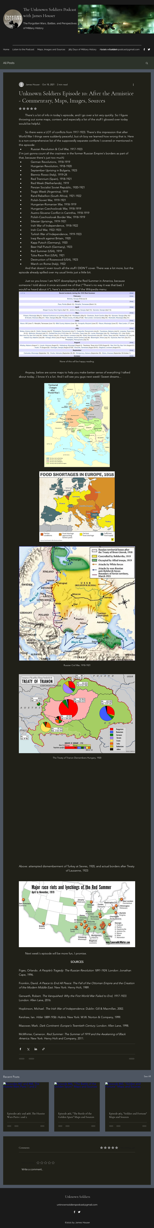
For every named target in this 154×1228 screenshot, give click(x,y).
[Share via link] (43, 1049)
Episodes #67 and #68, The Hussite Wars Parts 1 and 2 (26, 1115)
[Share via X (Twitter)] (28, 1049)
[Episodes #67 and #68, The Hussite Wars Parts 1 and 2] (26, 1095)
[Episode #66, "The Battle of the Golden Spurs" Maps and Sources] (77, 1095)
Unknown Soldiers (77, 1197)
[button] (146, 63)
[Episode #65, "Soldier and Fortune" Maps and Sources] (128, 1095)
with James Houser (39, 15)
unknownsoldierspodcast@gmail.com (120, 49)
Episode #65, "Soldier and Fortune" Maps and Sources (128, 1115)
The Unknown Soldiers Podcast (49, 9)
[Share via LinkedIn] (35, 1049)
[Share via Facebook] (20, 1049)
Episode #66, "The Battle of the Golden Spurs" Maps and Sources (76, 1115)
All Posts (8, 63)
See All (147, 1076)
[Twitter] (149, 49)
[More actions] (133, 84)
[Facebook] (144, 49)
